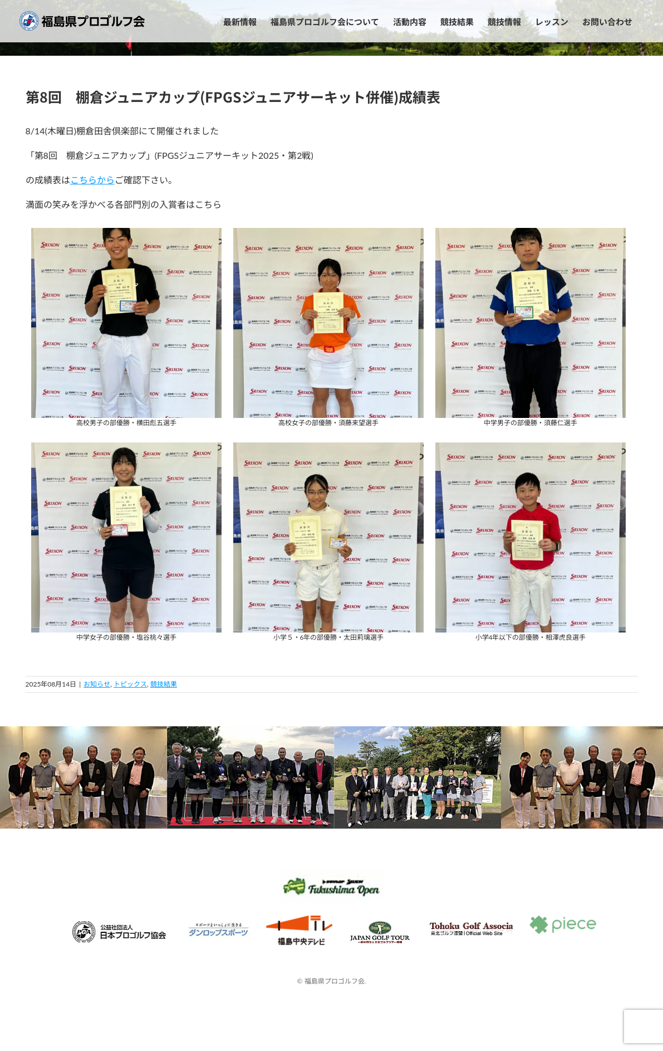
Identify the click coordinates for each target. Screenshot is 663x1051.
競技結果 (163, 684)
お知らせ (97, 684)
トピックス (130, 684)
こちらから (92, 179)
